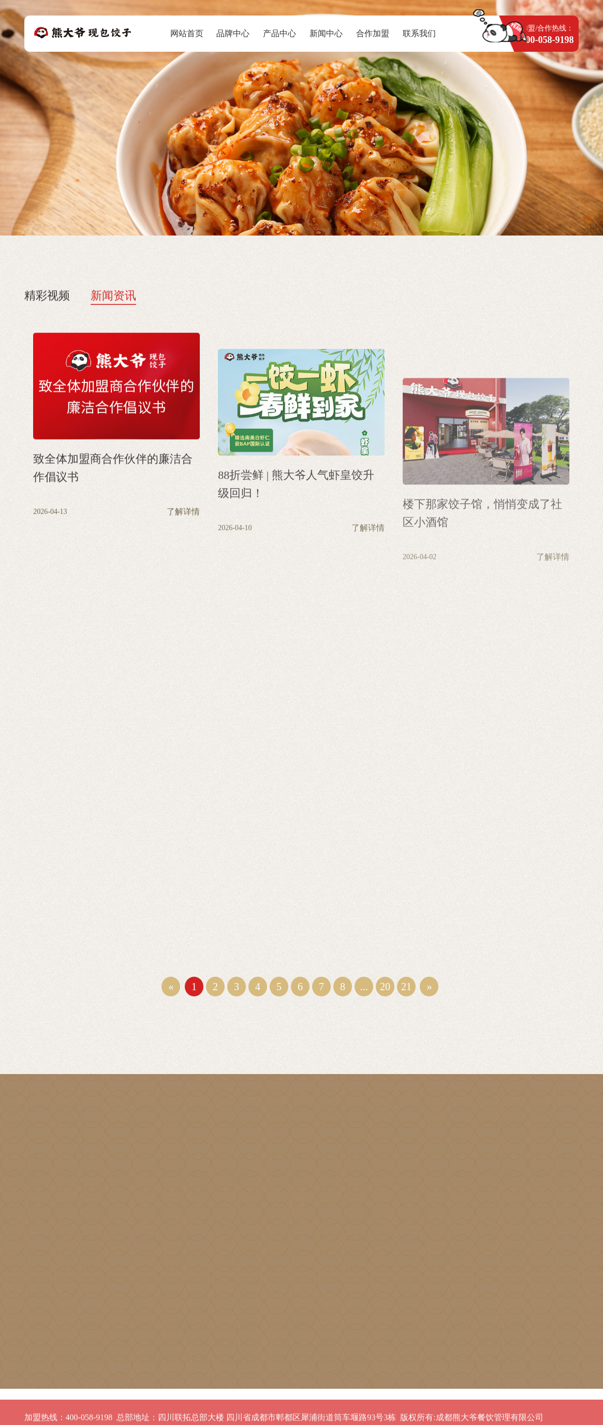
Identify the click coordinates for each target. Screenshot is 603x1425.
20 (385, 986)
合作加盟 (372, 33)
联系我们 (419, 33)
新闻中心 (326, 33)
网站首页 (186, 33)
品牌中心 (232, 33)
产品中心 (279, 33)
